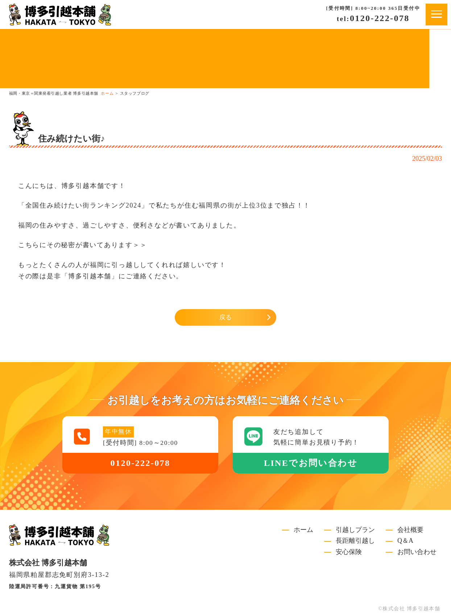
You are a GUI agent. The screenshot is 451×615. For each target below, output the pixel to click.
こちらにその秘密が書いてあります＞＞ (82, 245)
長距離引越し (355, 541)
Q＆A (405, 541)
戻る (225, 317)
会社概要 (410, 530)
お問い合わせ (416, 552)
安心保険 (349, 552)
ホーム (303, 530)
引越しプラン (355, 530)
